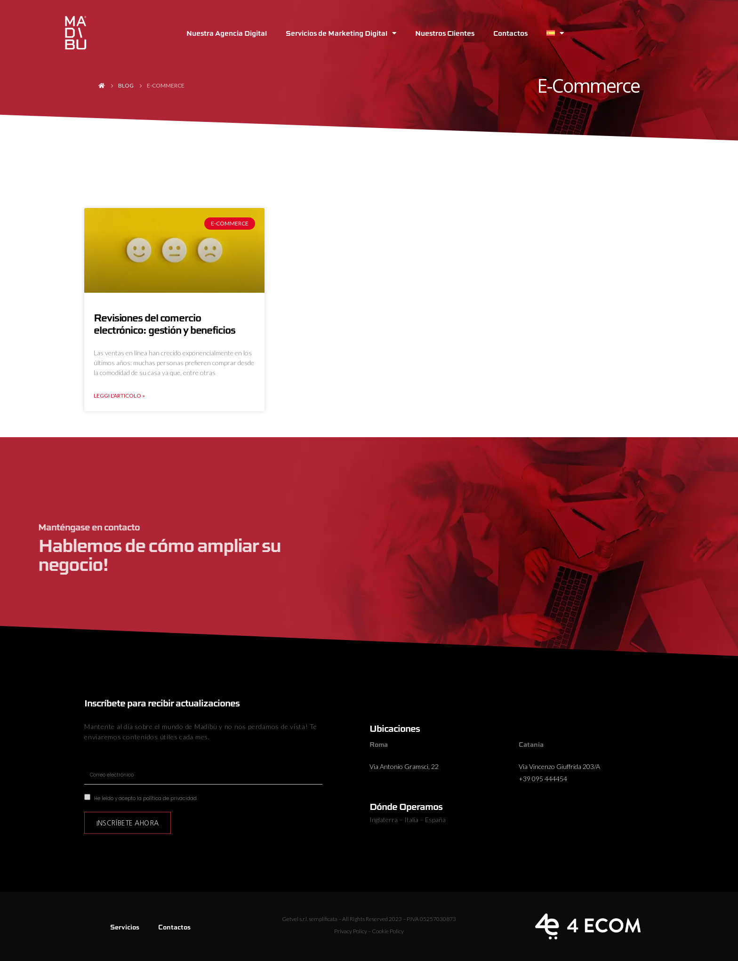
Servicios (124, 926)
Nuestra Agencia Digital (226, 33)
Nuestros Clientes (444, 33)
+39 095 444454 (543, 779)
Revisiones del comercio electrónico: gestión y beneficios (164, 323)
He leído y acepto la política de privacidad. (146, 798)
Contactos (510, 33)
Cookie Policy (388, 931)
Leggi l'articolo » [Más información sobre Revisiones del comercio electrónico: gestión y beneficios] (119, 395)
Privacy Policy (350, 931)
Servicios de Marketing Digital (341, 33)
